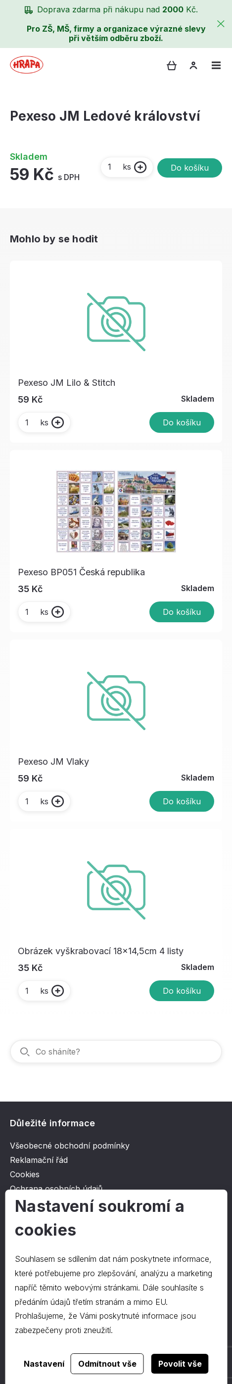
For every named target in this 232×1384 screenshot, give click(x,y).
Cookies (25, 1174)
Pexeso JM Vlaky (53, 761)
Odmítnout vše (107, 1364)
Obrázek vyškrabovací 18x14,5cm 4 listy (101, 951)
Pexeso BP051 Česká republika (81, 572)
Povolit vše (180, 1364)
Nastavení (44, 1364)
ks (119, 167)
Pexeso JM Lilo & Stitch (66, 382)
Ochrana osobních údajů (56, 1189)
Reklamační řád (39, 1160)
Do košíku (190, 168)
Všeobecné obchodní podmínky (70, 1146)
